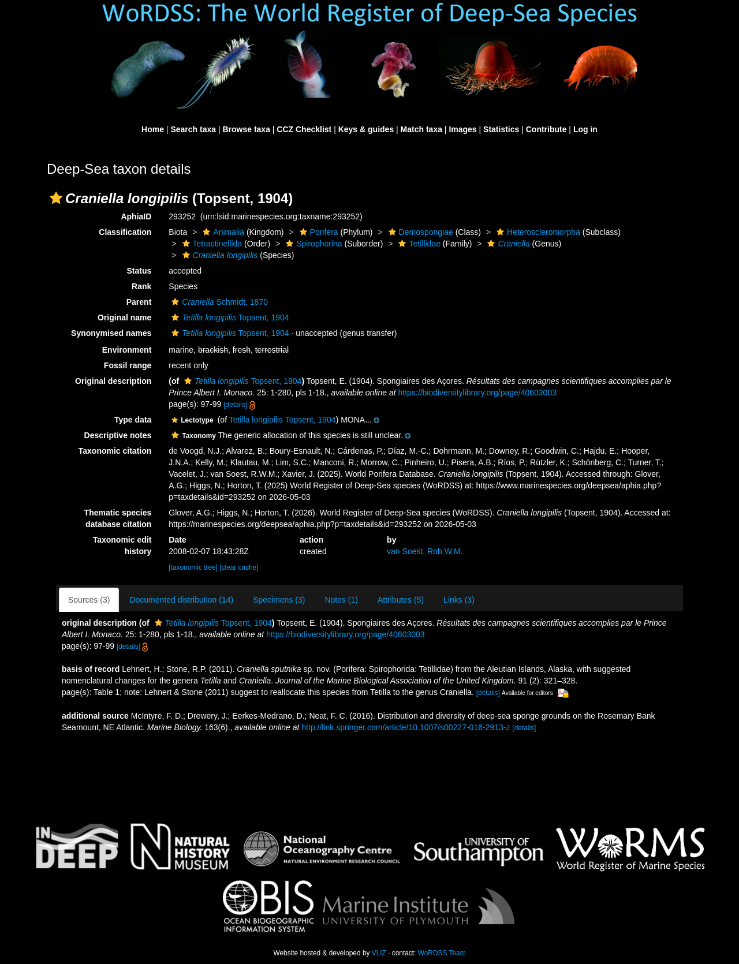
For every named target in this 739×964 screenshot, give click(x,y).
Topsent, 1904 (229, 317)
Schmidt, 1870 (218, 302)
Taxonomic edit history (122, 545)
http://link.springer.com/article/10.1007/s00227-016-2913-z (405, 727)
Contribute (546, 129)
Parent (139, 302)
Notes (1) (341, 599)
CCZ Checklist (304, 129)
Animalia (222, 232)
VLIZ (379, 953)
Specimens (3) (279, 599)
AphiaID (136, 216)
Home (152, 129)
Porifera (317, 232)
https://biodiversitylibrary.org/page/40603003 (477, 392)
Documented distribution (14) (181, 599)
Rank (141, 286)
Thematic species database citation (118, 518)
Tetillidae (417, 243)
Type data (132, 419)
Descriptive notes (118, 435)
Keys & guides (366, 129)
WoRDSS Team (442, 953)
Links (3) (459, 599)
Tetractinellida (211, 243)
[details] (235, 405)
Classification (125, 232)
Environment (127, 349)
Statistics (501, 129)
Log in (585, 129)
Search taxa (193, 129)
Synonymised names (111, 333)
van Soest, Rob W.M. (425, 551)
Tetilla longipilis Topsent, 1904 (282, 419)
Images (462, 129)
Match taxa (421, 129)
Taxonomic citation (115, 450)
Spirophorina (312, 243)
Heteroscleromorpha (537, 232)
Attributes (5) (401, 599)
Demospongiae (419, 232)
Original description (113, 381)
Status (139, 270)
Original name (124, 317)
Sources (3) (89, 599)
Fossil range (127, 365)
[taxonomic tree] (193, 567)
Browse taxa (246, 129)
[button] (56, 198)
